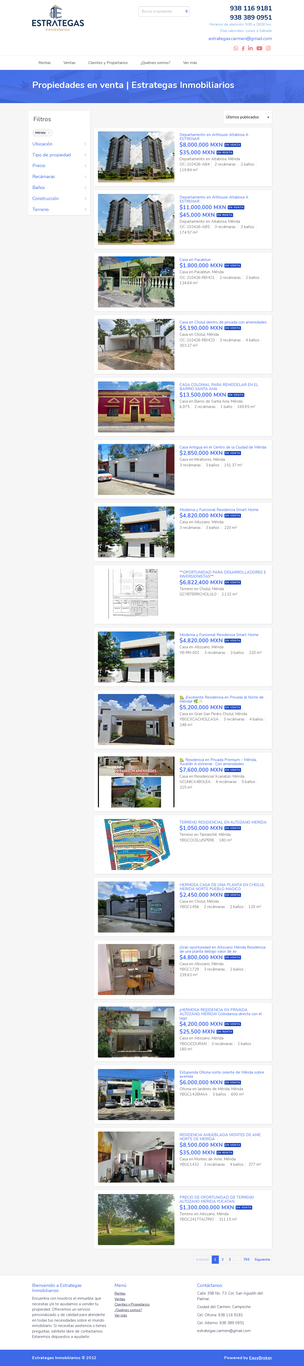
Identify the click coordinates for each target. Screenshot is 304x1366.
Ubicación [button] (59, 144)
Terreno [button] (59, 209)
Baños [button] (59, 187)
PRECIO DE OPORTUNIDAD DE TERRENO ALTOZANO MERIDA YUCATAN (217, 1199)
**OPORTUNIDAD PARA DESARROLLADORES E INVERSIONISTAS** (223, 574)
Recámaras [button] (59, 176)
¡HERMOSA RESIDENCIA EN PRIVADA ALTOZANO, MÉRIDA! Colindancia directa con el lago (221, 1014)
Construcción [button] (59, 198)
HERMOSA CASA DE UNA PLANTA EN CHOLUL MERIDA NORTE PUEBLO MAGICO (222, 887)
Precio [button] (59, 165)
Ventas (69, 62)
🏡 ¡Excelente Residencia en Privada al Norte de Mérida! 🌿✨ (222, 699)
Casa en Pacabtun (195, 259)
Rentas (45, 62)
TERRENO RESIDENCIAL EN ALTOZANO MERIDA (223, 822)
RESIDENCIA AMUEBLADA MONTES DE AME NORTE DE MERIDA (220, 1137)
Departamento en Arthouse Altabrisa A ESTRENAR (214, 137)
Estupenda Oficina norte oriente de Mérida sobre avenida (222, 1074)
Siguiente (262, 1259)
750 (246, 1259)
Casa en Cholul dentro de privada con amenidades (223, 322)
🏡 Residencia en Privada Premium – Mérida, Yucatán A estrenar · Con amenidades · (218, 762)
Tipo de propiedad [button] (59, 155)
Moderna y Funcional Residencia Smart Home (219, 509)
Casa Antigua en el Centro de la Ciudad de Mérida (223, 447)
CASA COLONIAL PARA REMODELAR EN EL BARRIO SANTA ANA (219, 387)
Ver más (190, 62)
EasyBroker (260, 1358)
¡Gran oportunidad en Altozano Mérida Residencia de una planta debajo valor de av (222, 949)
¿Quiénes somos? (155, 62)
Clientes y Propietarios (108, 62)
